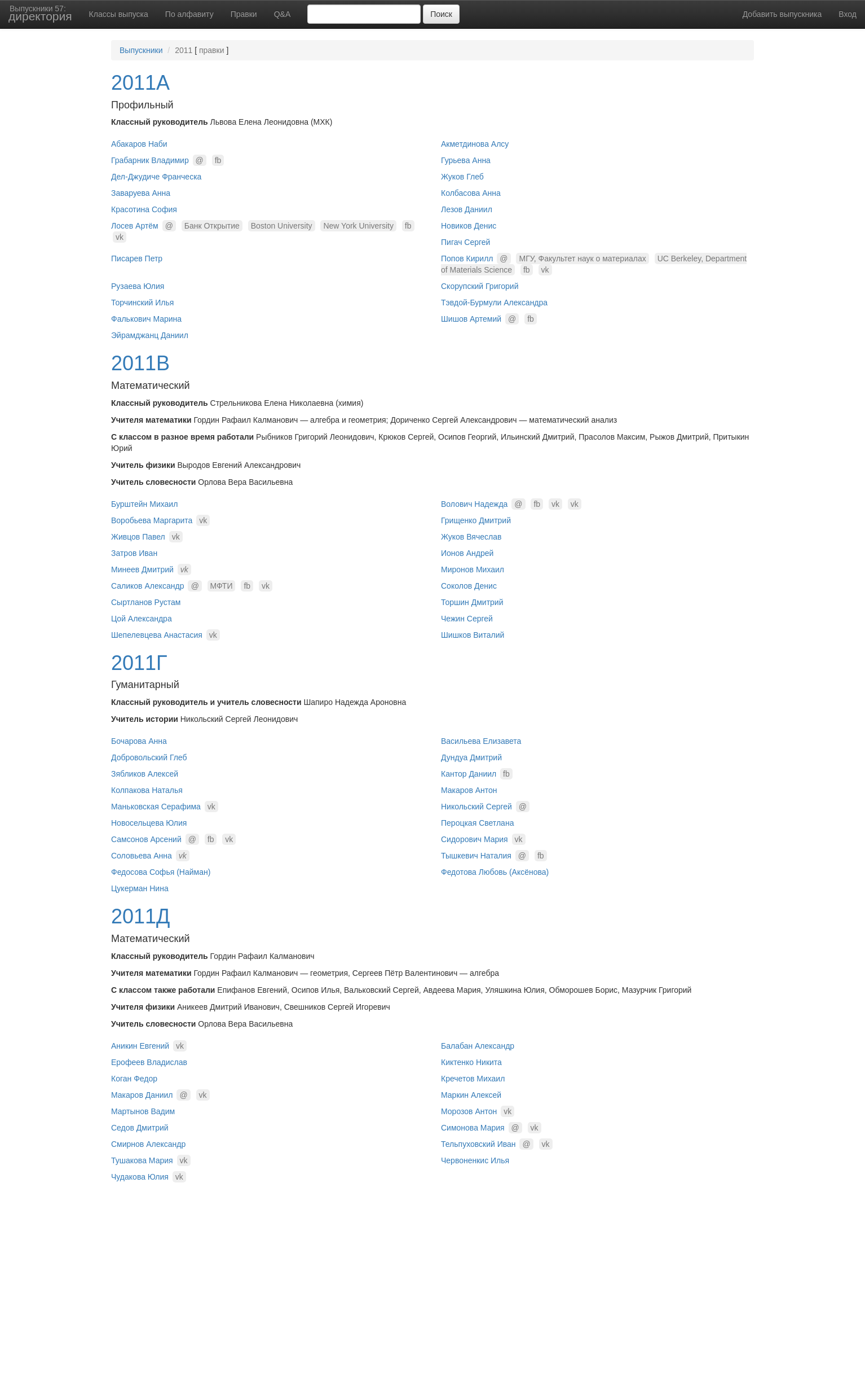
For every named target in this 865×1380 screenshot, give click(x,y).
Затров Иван (134, 553)
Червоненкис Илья (475, 1160)
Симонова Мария (473, 1127)
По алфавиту (189, 14)
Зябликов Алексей (144, 773)
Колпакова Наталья (147, 790)
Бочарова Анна (139, 741)
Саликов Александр (147, 585)
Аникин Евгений (140, 1045)
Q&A (282, 14)
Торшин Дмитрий (472, 602)
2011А (140, 82)
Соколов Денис (469, 585)
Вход (847, 14)
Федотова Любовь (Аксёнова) (495, 872)
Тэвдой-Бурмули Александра (494, 302)
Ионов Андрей (467, 553)
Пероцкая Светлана (477, 822)
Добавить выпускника (782, 14)
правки (211, 50)
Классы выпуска (118, 14)
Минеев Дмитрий (142, 569)
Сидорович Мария (474, 839)
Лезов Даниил (466, 209)
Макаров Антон (469, 790)
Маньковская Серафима (156, 806)
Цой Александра (141, 618)
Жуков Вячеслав (471, 536)
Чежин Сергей (467, 618)
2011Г (139, 662)
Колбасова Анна (471, 193)
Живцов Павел (138, 536)
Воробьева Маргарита (151, 520)
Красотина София (144, 209)
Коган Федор (134, 1078)
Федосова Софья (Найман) (160, 872)
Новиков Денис (468, 225)
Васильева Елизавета (481, 741)
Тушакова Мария (142, 1160)
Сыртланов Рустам (145, 602)
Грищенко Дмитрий (476, 520)
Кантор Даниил (468, 773)
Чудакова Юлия (140, 1176)
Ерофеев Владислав (149, 1062)
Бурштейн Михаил (144, 504)
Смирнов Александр (148, 1144)
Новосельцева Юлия (149, 822)
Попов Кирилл (467, 258)
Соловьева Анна (141, 855)
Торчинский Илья (142, 302)
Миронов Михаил (472, 569)
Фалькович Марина (146, 318)
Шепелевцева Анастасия (156, 634)
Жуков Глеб (462, 176)
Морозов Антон (469, 1111)
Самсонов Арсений (146, 839)
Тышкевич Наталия (476, 855)
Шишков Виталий (472, 634)
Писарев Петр (136, 258)
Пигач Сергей (465, 242)
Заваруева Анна (140, 193)
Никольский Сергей (476, 806)
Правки (244, 14)
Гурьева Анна (466, 160)
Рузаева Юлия (137, 286)
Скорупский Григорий (479, 286)
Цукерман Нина (140, 888)
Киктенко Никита (471, 1062)
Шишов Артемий (471, 318)
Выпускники (141, 50)
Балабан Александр (477, 1045)
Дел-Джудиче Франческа (156, 176)
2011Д (140, 916)
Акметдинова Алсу (475, 143)
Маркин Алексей (471, 1094)
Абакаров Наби (139, 143)
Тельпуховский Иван (478, 1144)
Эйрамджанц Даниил (149, 335)
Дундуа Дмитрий (471, 757)
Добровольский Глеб (149, 757)
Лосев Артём (134, 225)
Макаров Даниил (142, 1094)
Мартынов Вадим (143, 1111)
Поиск (441, 14)
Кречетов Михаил (473, 1078)
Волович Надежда (474, 504)
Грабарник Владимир (150, 160)
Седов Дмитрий (140, 1127)
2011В (140, 363)
